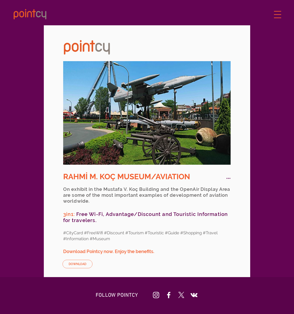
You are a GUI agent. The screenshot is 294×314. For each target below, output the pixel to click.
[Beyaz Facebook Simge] (168, 295)
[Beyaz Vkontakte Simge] (194, 295)
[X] (181, 295)
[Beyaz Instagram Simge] (156, 295)
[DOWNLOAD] (77, 264)
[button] (277, 14)
